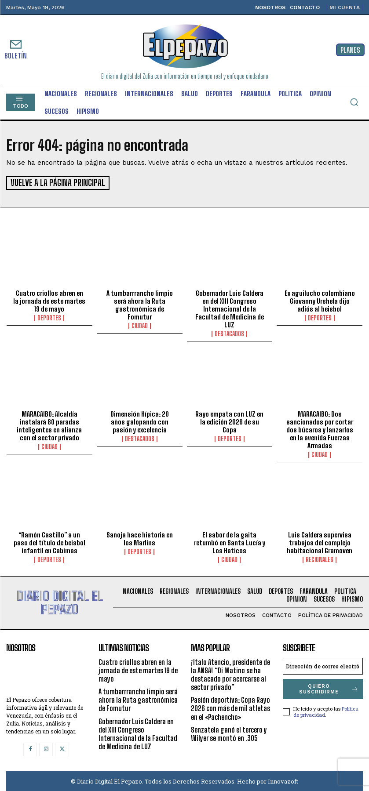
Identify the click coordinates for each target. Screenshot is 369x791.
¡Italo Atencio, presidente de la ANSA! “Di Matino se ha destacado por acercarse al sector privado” (230, 673)
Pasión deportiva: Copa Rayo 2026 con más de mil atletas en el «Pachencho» (230, 707)
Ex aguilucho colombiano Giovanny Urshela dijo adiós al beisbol (320, 300)
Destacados (229, 333)
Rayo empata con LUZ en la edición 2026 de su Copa (229, 420)
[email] (323, 665)
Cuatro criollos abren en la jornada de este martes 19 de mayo (49, 300)
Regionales (319, 558)
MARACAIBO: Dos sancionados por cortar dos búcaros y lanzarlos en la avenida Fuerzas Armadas (319, 428)
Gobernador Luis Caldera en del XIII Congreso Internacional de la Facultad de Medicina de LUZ (229, 307)
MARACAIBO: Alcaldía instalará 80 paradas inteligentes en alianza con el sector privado (49, 424)
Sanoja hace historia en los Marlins (139, 537)
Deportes (49, 317)
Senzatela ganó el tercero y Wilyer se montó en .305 (229, 732)
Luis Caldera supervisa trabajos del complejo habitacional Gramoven (319, 541)
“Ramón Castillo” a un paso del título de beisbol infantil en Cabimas (49, 541)
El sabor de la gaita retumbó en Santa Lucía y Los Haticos (229, 541)
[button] (354, 102)
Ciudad (140, 325)
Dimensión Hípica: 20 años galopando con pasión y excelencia (139, 420)
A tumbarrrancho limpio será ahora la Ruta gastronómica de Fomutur (139, 303)
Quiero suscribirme (328, 687)
